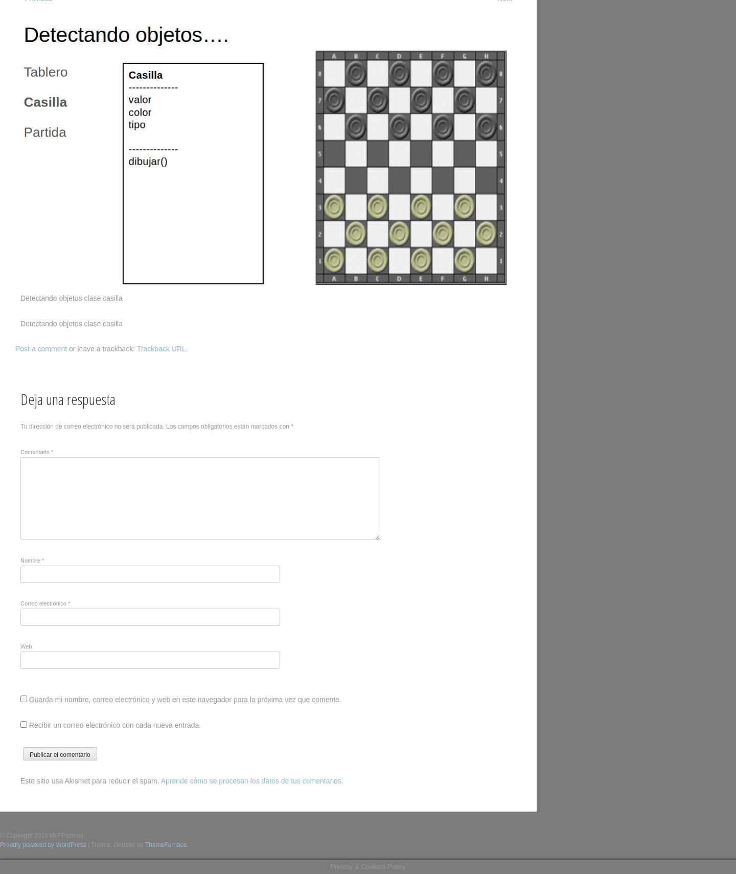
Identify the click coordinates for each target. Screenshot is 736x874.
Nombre (32, 560)
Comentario (36, 452)
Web (26, 646)
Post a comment (41, 349)
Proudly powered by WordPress (43, 844)
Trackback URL (161, 349)
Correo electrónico (45, 603)
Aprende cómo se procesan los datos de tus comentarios (251, 781)
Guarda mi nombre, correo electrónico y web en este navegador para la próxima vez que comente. (185, 700)
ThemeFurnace (166, 844)
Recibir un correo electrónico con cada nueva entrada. (115, 725)
